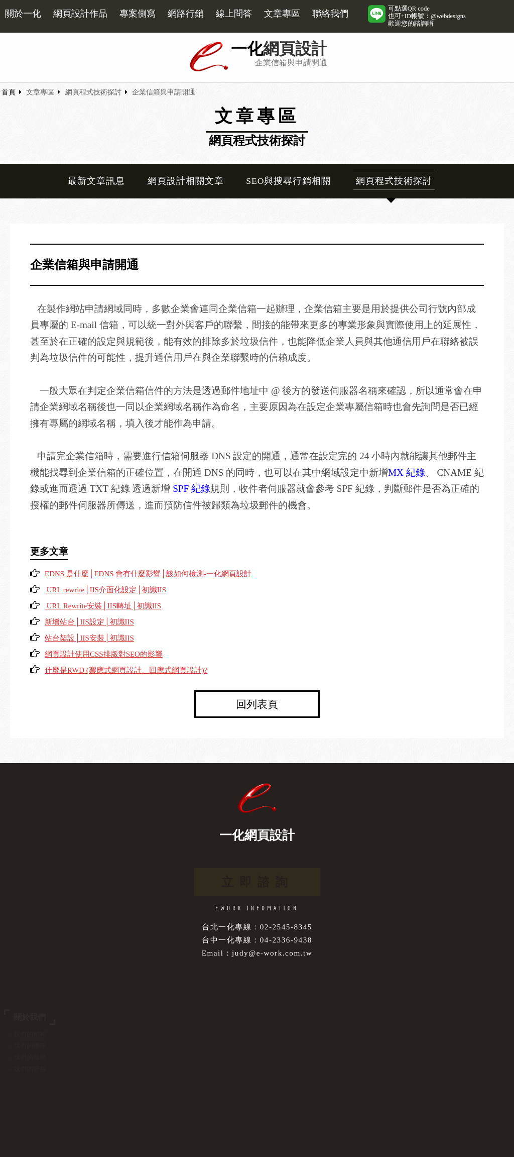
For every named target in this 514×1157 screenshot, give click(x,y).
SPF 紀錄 (191, 488)
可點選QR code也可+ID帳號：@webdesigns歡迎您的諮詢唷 (427, 16)
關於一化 (23, 14)
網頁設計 (295, 49)
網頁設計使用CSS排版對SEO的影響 (104, 654)
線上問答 (234, 14)
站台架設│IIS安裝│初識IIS (89, 638)
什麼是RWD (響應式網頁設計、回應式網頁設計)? (126, 670)
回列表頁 (257, 704)
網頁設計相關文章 (186, 181)
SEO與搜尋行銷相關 (288, 181)
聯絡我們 (330, 14)
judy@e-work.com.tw (272, 953)
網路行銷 (186, 14)
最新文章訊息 (96, 181)
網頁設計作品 (80, 14)
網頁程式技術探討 (93, 92)
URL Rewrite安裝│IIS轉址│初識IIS (103, 606)
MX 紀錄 (406, 472)
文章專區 (282, 14)
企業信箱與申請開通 (163, 92)
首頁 (9, 92)
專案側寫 (137, 14)
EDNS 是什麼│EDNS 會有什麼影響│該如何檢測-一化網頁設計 (148, 574)
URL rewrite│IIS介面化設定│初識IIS (105, 590)
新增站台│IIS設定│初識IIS (89, 622)
